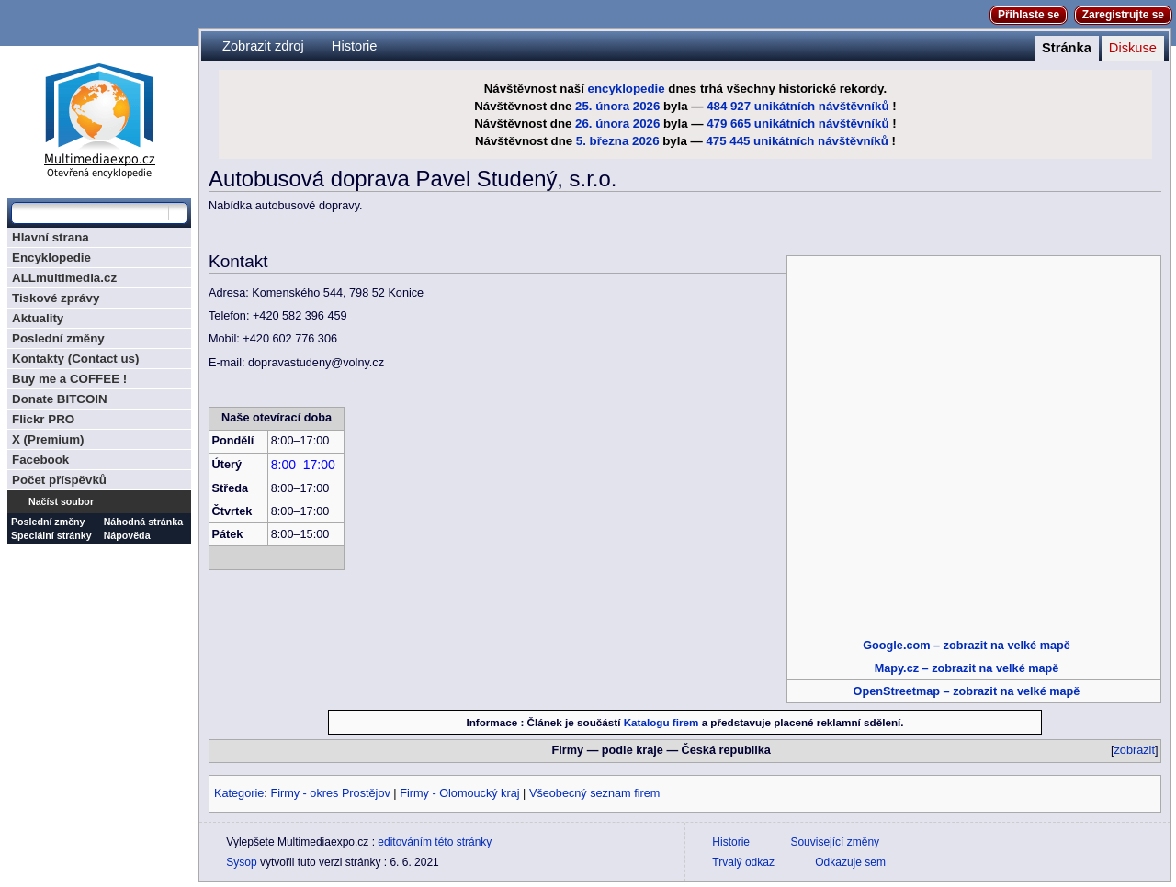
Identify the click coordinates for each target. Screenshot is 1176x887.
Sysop (241, 862)
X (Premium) (48, 439)
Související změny (834, 842)
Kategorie (239, 793)
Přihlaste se (1028, 14)
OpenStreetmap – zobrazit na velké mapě (967, 691)
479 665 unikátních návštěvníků (797, 123)
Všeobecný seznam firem (594, 793)
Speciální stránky (51, 535)
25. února (602, 106)
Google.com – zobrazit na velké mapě (966, 645)
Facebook (40, 459)
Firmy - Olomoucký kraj (459, 793)
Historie (355, 46)
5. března (602, 141)
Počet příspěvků (59, 480)
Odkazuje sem (850, 862)
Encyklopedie (51, 257)
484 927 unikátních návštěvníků (797, 106)
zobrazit (1134, 750)
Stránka (1066, 47)
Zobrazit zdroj (263, 46)
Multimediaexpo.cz (99, 118)
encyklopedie (626, 88)
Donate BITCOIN (59, 399)
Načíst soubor (61, 501)
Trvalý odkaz (743, 862)
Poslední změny (58, 338)
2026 (647, 106)
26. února (602, 123)
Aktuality (37, 318)
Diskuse (1133, 47)
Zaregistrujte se (1123, 14)
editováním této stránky (435, 842)
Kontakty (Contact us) (75, 358)
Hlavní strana (50, 237)
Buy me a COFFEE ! (69, 379)
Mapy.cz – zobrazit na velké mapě (967, 668)
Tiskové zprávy (55, 298)
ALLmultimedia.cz (64, 278)
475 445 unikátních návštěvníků (797, 141)
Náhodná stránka (143, 521)
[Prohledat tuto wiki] (90, 213)
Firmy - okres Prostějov (330, 793)
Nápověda (127, 535)
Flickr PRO (43, 419)
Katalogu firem (661, 722)
